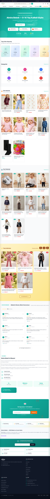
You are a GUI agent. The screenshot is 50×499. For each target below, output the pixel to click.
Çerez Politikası (3, 484)
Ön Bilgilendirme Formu (4, 488)
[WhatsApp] (37, 1)
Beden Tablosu (28, 471)
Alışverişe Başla (20, 25)
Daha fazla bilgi (3, 436)
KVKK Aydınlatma (3, 482)
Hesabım (27, 473)
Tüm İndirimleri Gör (25, 297)
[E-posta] (22, 445)
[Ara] (33, 4)
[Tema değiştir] (48, 1)
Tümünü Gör (46, 64)
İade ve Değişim (28, 468)
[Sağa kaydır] (48, 52)
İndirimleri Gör (30, 25)
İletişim (27, 464)
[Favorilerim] (45, 4)
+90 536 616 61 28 (4, 464)
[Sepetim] (48, 4)
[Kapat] (0, 498)
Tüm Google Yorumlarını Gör (25, 348)
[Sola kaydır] (1, 52)
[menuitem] (4, 7)
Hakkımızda (27, 462)
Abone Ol (34, 413)
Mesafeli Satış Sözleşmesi (5, 486)
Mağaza (27, 475)
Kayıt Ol (32, 445)
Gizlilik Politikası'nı (23, 415)
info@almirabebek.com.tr (31, 484)
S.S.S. (27, 466)
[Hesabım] (43, 4)
